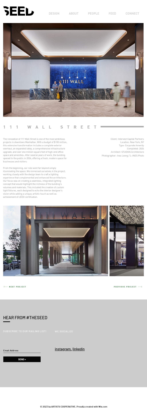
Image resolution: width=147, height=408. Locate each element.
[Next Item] (139, 241)
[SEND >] (22, 359)
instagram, (63, 349)
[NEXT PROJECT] (19, 286)
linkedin (78, 349)
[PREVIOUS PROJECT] (128, 286)
